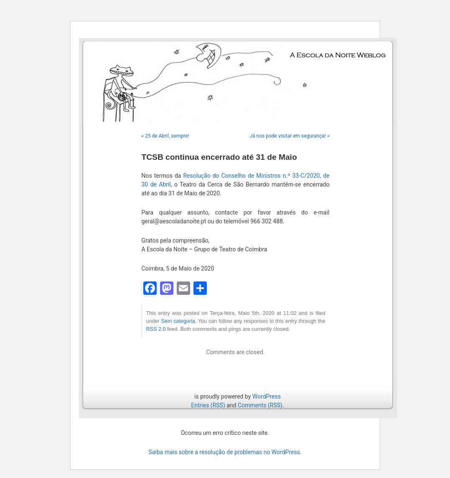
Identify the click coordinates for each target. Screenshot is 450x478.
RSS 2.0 (156, 329)
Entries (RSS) (208, 405)
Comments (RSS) (260, 405)
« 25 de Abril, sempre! (165, 136)
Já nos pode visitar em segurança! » (289, 136)
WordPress (266, 396)
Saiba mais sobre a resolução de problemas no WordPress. (224, 452)
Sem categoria (178, 321)
